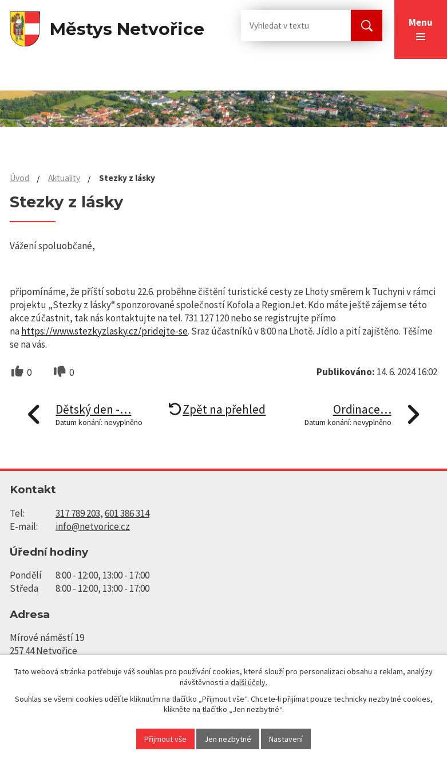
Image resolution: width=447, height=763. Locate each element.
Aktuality (64, 177)
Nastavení (286, 739)
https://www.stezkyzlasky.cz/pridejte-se (104, 331)
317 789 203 (78, 513)
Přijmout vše (165, 739)
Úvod (19, 177)
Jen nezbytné (227, 739)
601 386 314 (127, 513)
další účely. (249, 682)
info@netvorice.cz (93, 526)
